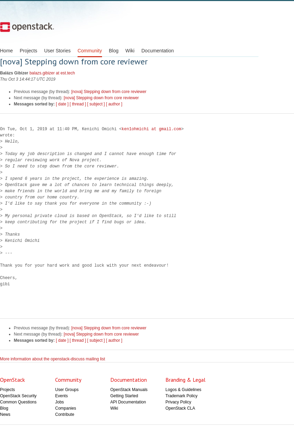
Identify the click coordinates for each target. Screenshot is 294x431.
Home (6, 50)
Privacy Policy (178, 402)
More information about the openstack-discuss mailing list (52, 359)
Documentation (157, 50)
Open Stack (27, 27)
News (5, 414)
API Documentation (128, 402)
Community (90, 50)
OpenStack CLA (180, 408)
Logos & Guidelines (183, 389)
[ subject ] (96, 104)
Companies (65, 408)
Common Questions (18, 402)
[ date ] (62, 104)
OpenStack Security (18, 395)
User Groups (67, 389)
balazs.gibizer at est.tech (52, 73)
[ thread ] (78, 104)
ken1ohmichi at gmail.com (151, 129)
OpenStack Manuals (129, 389)
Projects (28, 50)
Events (61, 395)
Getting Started (124, 395)
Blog (114, 50)
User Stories (57, 50)
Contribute (64, 414)
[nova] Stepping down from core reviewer (108, 91)
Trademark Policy (181, 395)
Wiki (129, 50)
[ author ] (114, 104)
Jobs (59, 402)
